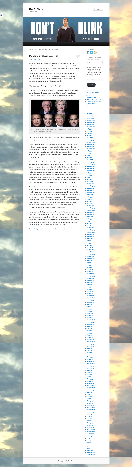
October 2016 (90, 322)
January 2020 (90, 251)
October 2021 (90, 212)
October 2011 (90, 433)
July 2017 (89, 306)
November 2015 (91, 343)
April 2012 (89, 422)
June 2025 (89, 131)
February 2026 (90, 117)
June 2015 (89, 352)
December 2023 (91, 164)
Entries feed (90, 450)
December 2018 (91, 275)
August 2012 (90, 414)
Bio (36, 44)
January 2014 (90, 383)
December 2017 (91, 297)
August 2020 (90, 238)
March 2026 (90, 115)
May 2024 (89, 155)
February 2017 (90, 315)
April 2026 (89, 113)
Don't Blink (36, 9)
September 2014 (91, 368)
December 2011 (91, 429)
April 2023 (89, 179)
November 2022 (91, 188)
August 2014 (90, 370)
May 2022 (89, 199)
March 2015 (90, 357)
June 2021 (89, 219)
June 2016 (89, 330)
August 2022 (90, 194)
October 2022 (90, 190)
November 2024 (91, 144)
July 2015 (89, 350)
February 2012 (90, 425)
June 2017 (89, 308)
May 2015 (89, 354)
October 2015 (90, 345)
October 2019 (90, 256)
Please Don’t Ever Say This (43, 56)
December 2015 (91, 341)
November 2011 (91, 431)
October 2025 (90, 124)
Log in (88, 448)
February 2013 (90, 403)
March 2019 (90, 269)
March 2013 (90, 402)
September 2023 (91, 170)
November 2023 (91, 166)
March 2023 (90, 181)
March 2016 (90, 335)
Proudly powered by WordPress (66, 461)
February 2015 (90, 359)
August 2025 (90, 128)
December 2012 (91, 407)
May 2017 (89, 310)
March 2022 (90, 203)
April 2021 (89, 223)
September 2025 (91, 126)
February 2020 (90, 249)
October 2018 (90, 278)
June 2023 (89, 175)
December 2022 (91, 186)
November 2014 (91, 365)
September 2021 (91, 214)
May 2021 (89, 221)
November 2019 (91, 254)
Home (31, 44)
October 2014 (90, 367)
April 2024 (89, 157)
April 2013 (89, 400)
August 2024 (90, 150)
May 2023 (89, 177)
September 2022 (91, 192)
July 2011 (89, 438)
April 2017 (89, 311)
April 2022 (89, 201)
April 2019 (89, 267)
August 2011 (90, 436)
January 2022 (90, 207)
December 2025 (91, 120)
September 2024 (91, 148)
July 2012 (89, 416)
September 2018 (91, 280)
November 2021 (91, 210)
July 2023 (89, 174)
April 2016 (89, 333)
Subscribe (91, 85)
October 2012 (90, 411)
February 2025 (90, 139)
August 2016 (90, 326)
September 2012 (91, 412)
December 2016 (91, 319)
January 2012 (90, 427)
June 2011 (89, 440)
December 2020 (91, 231)
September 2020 (91, 236)
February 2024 (90, 161)
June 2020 (89, 242)
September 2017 (91, 302)
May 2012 (89, 420)
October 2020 (90, 234)
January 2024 (90, 162)
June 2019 (89, 264)
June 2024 (89, 153)
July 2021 (89, 218)
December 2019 (91, 253)
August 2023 (90, 172)
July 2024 (89, 152)
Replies (69, 229)
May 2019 (89, 265)
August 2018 (90, 282)
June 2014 (89, 374)
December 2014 (91, 363)
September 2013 (91, 390)
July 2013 (89, 394)
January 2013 (90, 405)
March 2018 (90, 291)
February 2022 (90, 205)
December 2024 (91, 142)
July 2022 (89, 196)
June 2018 (89, 286)
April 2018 (89, 289)
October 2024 (90, 146)
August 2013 (90, 392)
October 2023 (90, 168)
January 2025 (90, 140)
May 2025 (89, 133)
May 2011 (89, 442)
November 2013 (91, 387)
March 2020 (90, 247)
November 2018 (91, 276)
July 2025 (89, 129)
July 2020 (89, 240)
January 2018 (90, 295)
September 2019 (91, 258)
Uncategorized (37, 229)
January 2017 (90, 317)
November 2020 (91, 232)
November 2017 (91, 299)
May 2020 (89, 243)
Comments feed (91, 452)
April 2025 (89, 135)
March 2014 (90, 379)
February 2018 (90, 293)
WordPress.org (91, 454)
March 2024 (90, 159)
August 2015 (90, 348)
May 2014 (89, 376)
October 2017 (90, 300)
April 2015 (89, 356)
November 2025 (91, 122)
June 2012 (89, 418)
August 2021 (90, 216)
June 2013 (89, 396)
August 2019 (90, 260)
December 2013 (91, 385)
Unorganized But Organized (94, 99)
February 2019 (90, 271)
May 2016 (89, 332)
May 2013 (89, 398)
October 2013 (90, 389)
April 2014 (89, 378)
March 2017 (90, 313)
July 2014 (89, 372)
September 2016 (91, 324)
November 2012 (91, 409)
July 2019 (89, 262)
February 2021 (90, 227)
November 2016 (91, 321)
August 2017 (90, 304)
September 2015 (91, 346)
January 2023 (90, 185)
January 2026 (90, 118)
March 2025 (90, 137)
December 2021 (91, 209)
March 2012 (90, 424)
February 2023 (90, 183)
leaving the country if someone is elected (56, 229)
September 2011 (91, 435)
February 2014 (90, 381)
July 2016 (89, 328)
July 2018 (89, 284)
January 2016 (90, 339)
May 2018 (89, 288)
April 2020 (89, 245)
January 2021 (90, 229)
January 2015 (90, 361)
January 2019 (90, 273)
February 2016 (90, 337)
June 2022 (89, 197)
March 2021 (90, 225)
